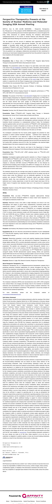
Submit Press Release (29, 501)
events (34, 79)
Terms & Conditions (41, 501)
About (7, 501)
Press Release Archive (16, 501)
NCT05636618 (16, 67)
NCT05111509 (28, 96)
